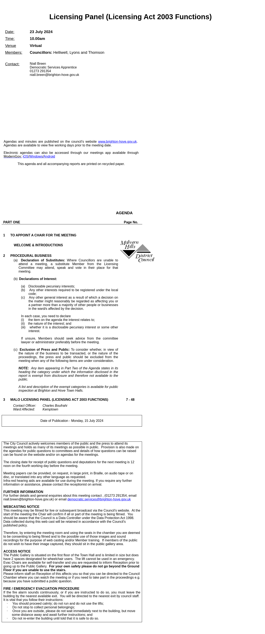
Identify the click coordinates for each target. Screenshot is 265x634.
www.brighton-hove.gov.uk (117, 141)
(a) (39, 260)
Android (49, 156)
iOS (25, 156)
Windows (36, 156)
